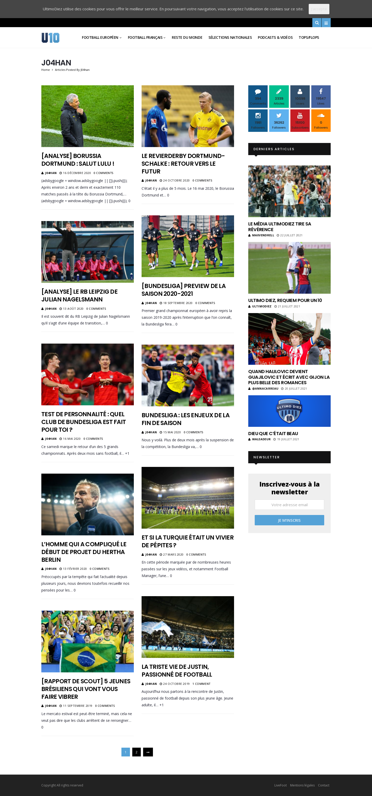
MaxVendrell (261, 235)
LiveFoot (280, 785)
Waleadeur (259, 439)
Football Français (145, 37)
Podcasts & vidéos (275, 37)
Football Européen (100, 37)
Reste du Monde (187, 37)
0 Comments (103, 173)
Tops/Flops (309, 37)
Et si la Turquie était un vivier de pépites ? (188, 541)
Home (45, 70)
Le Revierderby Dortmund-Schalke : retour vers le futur (183, 164)
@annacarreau (263, 388)
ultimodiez (260, 306)
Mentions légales (302, 785)
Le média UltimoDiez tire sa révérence (279, 227)
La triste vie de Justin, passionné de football (177, 671)
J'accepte (319, 8)
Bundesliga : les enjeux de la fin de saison (185, 419)
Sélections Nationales (230, 37)
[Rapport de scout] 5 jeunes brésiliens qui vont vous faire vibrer (85, 689)
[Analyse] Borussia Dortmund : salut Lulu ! (77, 160)
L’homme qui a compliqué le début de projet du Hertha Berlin (83, 552)
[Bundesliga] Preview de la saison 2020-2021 (184, 290)
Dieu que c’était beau (273, 433)
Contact (323, 785)
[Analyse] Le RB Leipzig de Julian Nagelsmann (79, 295)
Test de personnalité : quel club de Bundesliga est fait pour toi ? (83, 422)
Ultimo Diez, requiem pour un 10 (285, 300)
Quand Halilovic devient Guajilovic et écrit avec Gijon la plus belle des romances (289, 377)
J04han (51, 173)
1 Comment (201, 684)
